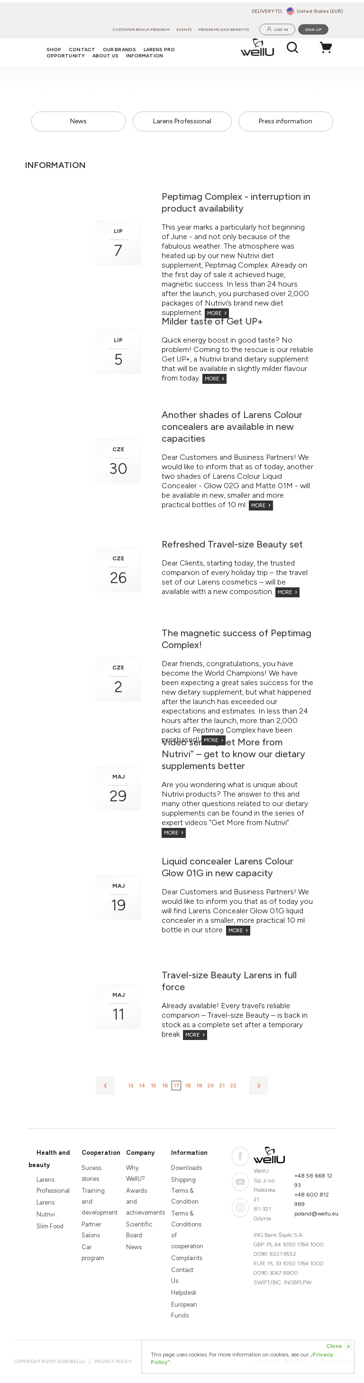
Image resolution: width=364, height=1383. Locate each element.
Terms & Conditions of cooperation (185, 1230)
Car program (93, 1253)
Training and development (96, 1201)
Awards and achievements (140, 1201)
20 (210, 1085)
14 (142, 1085)
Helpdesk (183, 1292)
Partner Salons (91, 1230)
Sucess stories (91, 1173)
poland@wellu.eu (316, 1213)
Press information (285, 121)
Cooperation (101, 1152)
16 (165, 1085)
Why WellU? (135, 1173)
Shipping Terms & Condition (185, 1190)
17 (176, 1085)
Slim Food (50, 1226)
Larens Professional (182, 121)
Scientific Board (139, 1230)
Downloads (185, 1167)
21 (222, 1085)
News (78, 121)
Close (339, 1346)
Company (140, 1152)
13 (131, 1085)
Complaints (185, 1258)
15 (153, 1085)
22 (233, 1085)
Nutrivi (45, 1214)
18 (188, 1085)
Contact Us (182, 1275)
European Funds (184, 1310)
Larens (45, 1202)
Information (189, 1152)
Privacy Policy (113, 1361)
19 (199, 1085)
